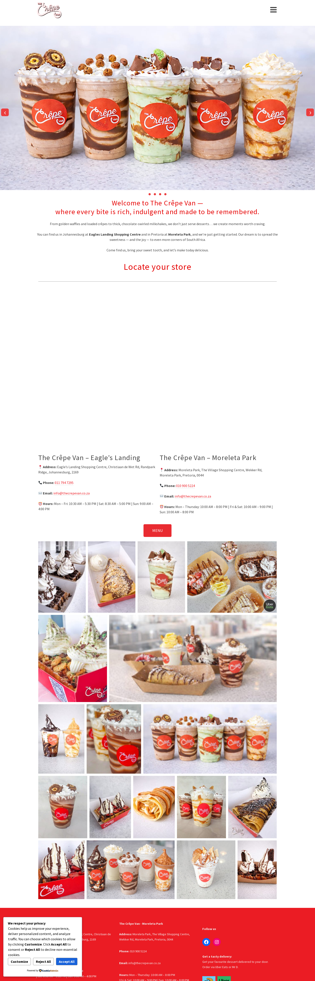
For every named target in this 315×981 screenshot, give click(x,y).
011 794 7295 (64, 482)
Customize (19, 961)
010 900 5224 (185, 485)
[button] (149, 194)
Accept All (67, 961)
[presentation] (5, 112)
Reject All (43, 961)
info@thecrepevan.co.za (71, 493)
